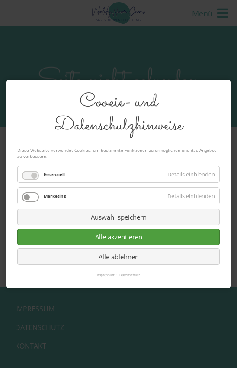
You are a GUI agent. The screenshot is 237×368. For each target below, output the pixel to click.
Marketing (55, 196)
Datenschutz (129, 274)
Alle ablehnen (119, 256)
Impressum (106, 274)
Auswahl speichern (119, 217)
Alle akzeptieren (118, 237)
